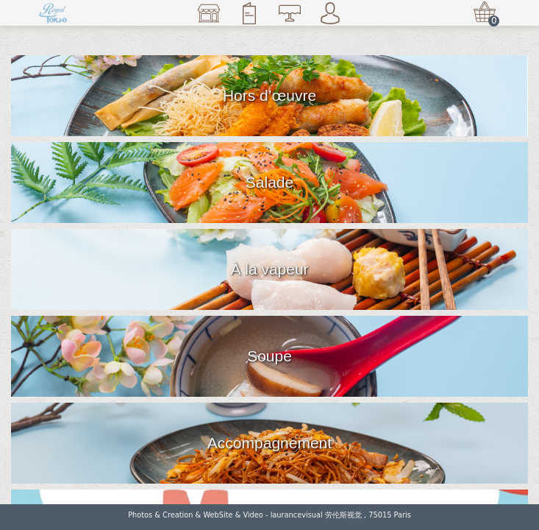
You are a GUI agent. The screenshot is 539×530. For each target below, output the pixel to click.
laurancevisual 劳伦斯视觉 (316, 515)
